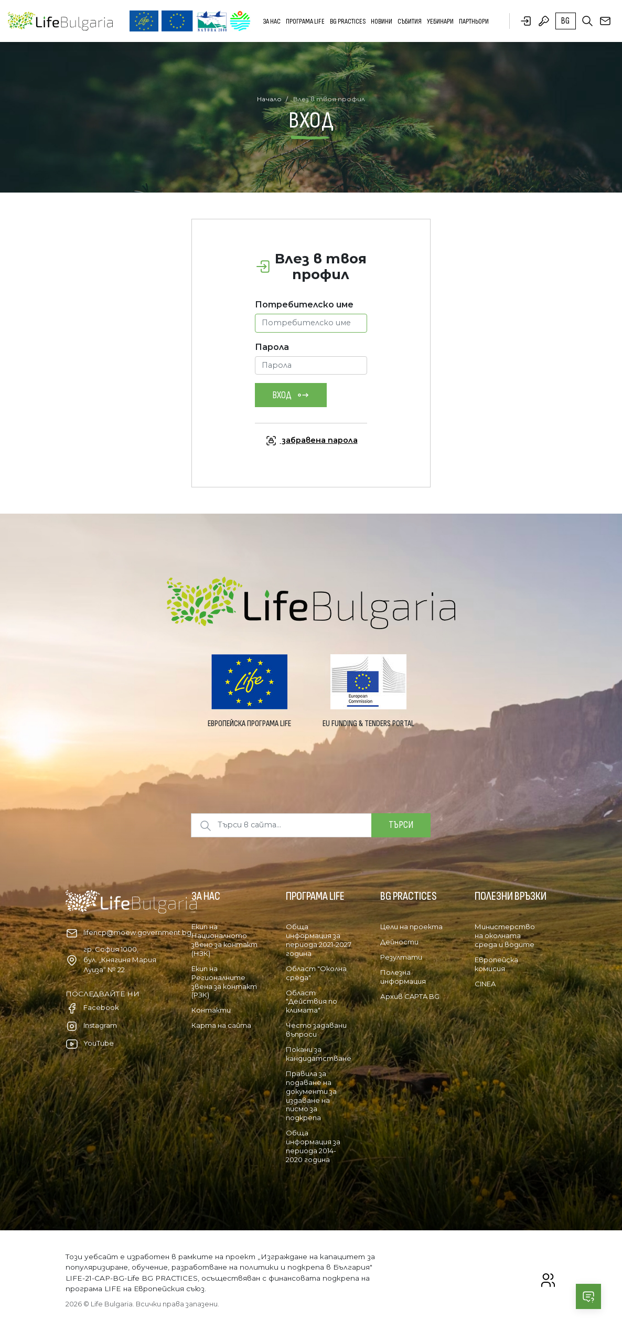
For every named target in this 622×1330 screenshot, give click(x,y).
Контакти (211, 1010)
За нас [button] (272, 21)
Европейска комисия (496, 964)
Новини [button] (381, 21)
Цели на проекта (411, 926)
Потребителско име (304, 305)
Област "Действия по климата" (311, 1001)
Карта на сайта (221, 1025)
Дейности (399, 942)
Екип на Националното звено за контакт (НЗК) (224, 939)
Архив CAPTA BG (409, 996)
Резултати (401, 957)
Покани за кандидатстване (318, 1053)
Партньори (474, 21)
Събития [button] (410, 21)
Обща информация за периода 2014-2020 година (313, 1146)
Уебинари (440, 21)
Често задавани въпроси (316, 1029)
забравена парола (311, 440)
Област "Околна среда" (316, 973)
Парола (272, 347)
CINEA (485, 984)
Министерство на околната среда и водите (505, 935)
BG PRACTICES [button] (348, 21)
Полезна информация (403, 976)
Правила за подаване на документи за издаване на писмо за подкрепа (311, 1095)
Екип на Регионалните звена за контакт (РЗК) (224, 981)
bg (565, 21)
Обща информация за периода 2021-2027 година (318, 939)
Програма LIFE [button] (305, 21)
